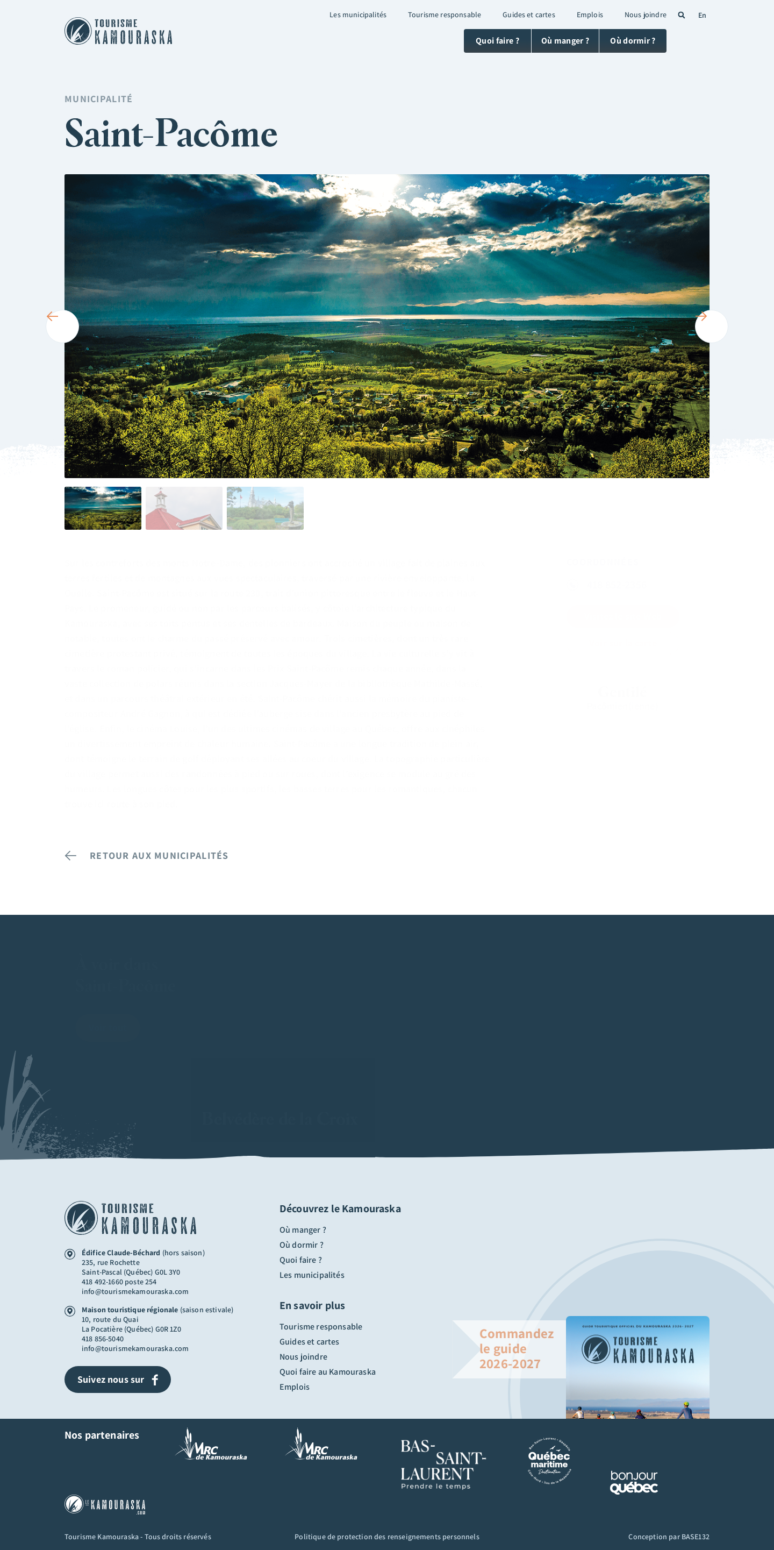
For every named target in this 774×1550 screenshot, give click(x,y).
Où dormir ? (302, 1245)
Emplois (590, 14)
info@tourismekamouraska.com (135, 1291)
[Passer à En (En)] (700, 14)
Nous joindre (645, 14)
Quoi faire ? (301, 1260)
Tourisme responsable (444, 14)
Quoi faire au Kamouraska (328, 1372)
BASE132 (696, 1536)
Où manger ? (303, 1230)
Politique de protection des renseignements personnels (387, 1536)
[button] (681, 15)
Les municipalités (357, 14)
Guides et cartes (529, 14)
